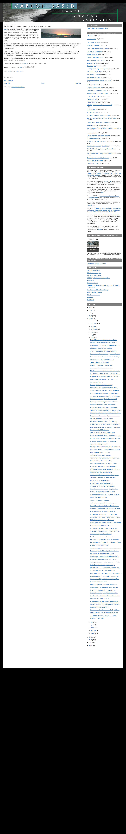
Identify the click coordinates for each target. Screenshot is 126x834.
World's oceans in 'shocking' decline (100, 480)
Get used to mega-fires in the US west (100, 534)
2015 (90, 307)
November (94, 323)
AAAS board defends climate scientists (101, 348)
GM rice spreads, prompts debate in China (102, 553)
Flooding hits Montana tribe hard (99, 607)
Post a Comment (8, 80)
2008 (90, 642)
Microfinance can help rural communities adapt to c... (105, 371)
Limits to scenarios (92, 133)
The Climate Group (92, 283)
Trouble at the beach (93, 54)
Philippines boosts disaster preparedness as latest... (104, 376)
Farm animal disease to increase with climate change (105, 357)
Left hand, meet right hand (94, 51)
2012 (90, 316)
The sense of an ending (93, 77)
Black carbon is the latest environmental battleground (105, 427)
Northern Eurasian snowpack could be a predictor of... (105, 424)
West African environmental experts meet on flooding (105, 449)
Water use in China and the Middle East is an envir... (104, 373)
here (102, 192)
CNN (5, 29)
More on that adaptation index (98, 497)
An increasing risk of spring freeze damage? (102, 486)
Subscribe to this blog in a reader (97, 263)
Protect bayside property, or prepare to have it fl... (104, 407)
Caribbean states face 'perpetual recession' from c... (104, 537)
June (92, 337)
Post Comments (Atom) (18, 87)
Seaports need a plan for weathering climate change (104, 567)
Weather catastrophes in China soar (100, 452)
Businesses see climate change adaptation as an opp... (105, 435)
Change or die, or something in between (98, 158)
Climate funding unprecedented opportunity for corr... (105, 393)
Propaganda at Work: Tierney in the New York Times (101, 153)
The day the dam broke (93, 74)
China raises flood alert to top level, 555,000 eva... (104, 528)
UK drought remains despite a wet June (101, 385)
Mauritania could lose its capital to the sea (101, 359)
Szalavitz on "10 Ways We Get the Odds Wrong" (100, 141)
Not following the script (93, 42)
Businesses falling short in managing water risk (103, 466)
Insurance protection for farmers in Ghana (101, 365)
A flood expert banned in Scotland (99, 500)
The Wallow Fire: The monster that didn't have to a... (104, 596)
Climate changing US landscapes (99, 430)
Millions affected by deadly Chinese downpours (103, 503)
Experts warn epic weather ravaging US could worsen (105, 354)
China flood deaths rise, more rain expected (102, 570)
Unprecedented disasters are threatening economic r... (105, 345)
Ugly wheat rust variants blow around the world (103, 559)
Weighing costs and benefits (95, 87)
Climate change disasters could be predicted (102, 491)
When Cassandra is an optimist (95, 60)
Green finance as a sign (93, 138)
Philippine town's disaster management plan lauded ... (105, 601)
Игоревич (26, 63)
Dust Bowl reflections (93, 85)
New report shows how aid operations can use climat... (105, 446)
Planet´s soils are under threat (98, 582)
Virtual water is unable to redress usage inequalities (104, 539)
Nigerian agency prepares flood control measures (104, 587)
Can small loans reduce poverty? (99, 598)
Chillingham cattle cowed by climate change (102, 565)
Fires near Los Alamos (96, 382)
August (93, 332)
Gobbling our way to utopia (94, 71)
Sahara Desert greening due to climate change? (103, 399)
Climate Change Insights (94, 273)
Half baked (90, 35)
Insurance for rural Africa (97, 618)
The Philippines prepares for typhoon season (102, 477)
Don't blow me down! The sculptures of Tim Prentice (101, 118)
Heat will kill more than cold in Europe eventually (103, 463)
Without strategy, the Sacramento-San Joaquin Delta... (105, 548)
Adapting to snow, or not (94, 125)
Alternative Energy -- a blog (94, 292)
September (94, 329)
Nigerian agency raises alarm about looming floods (104, 556)
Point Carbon (90, 297)
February (93, 630)
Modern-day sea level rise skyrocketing (101, 472)
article (100, 229)
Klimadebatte (90, 280)
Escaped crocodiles (92, 63)
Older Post (78, 83)
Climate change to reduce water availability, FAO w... (104, 610)
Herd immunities (91, 39)
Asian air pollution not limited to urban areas (102, 432)
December (94, 321)
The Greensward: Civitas (94, 275)
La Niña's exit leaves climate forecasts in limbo (103, 342)
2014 (90, 310)
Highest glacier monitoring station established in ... (104, 402)
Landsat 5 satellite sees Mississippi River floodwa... (104, 506)
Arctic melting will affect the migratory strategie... (103, 351)
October (93, 326)
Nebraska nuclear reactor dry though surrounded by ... (105, 494)
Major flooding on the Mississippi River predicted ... (104, 551)
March (92, 627)
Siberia (21, 71)
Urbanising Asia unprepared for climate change (103, 441)
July (92, 335)
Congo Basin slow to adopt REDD (99, 545)
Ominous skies (91, 109)
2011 (90, 318)
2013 (90, 313)
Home (42, 83)
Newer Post (7, 83)
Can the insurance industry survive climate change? (104, 576)
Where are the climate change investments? (99, 80)
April (92, 625)
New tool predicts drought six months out (101, 418)
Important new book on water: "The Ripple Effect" (104, 379)
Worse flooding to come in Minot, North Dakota (103, 421)
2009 (90, 640)
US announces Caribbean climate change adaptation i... (105, 413)
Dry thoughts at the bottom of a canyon (98, 48)
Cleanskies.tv (90, 205)
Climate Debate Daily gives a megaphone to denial (101, 149)
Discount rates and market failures (96, 90)
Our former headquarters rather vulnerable (99, 115)
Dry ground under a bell (93, 96)
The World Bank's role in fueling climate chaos (103, 615)
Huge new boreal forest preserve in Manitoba (102, 511)
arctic (9, 71)
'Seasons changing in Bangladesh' (99, 362)
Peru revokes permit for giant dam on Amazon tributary (105, 542)
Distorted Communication (94, 163)
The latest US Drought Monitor (98, 444)
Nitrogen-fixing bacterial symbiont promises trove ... (104, 514)
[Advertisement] (96, 655)
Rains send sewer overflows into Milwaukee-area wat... (105, 438)
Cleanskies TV (108, 181)
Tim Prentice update (92, 112)
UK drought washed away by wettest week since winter (105, 522)
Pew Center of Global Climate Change (97, 290)
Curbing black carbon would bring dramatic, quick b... (105, 562)
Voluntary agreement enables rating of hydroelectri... (104, 458)
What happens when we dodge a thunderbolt (99, 105)
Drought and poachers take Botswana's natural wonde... (105, 508)
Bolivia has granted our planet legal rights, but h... (104, 489)
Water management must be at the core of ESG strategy (105, 573)
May (92, 622)
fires (13, 71)
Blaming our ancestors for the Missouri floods (102, 404)
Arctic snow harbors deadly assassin (100, 455)
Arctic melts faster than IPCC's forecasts (101, 525)
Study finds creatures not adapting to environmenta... (105, 416)
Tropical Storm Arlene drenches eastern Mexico (103, 340)
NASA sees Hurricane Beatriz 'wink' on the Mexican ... (105, 469)
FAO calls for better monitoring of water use (102, 520)
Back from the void (92, 99)
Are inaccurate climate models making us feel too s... (105, 396)
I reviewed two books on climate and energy (106, 215)
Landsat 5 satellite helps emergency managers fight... (105, 517)
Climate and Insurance (93, 295)
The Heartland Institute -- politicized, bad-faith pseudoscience (104, 128)
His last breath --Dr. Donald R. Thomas (98, 122)
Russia (17, 71)
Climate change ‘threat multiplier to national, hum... (104, 475)
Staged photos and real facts (95, 57)
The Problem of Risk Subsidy (95, 160)
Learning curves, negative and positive (97, 69)
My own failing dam (92, 102)
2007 (90, 645)
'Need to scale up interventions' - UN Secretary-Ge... (104, 531)
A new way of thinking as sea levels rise (101, 368)
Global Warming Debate (93, 270)
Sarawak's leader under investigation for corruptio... (104, 612)
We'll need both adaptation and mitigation (98, 135)
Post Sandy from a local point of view (97, 93)
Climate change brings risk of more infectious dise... (104, 579)
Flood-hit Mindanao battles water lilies (100, 461)
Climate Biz (112, 212)
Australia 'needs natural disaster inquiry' (101, 483)
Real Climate (90, 300)
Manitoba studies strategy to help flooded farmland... (104, 604)
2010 (90, 637)
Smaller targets (91, 66)
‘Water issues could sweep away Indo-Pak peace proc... (105, 410)
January (93, 633)
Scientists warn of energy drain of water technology (104, 390)
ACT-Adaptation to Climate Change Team (98, 278)
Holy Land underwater (93, 45)
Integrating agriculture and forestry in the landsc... (104, 584)
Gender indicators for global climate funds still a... (104, 387)
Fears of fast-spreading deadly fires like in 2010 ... (104, 593)
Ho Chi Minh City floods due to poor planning (102, 590)
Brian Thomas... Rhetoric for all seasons (98, 28)
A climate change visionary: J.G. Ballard (98, 146)
